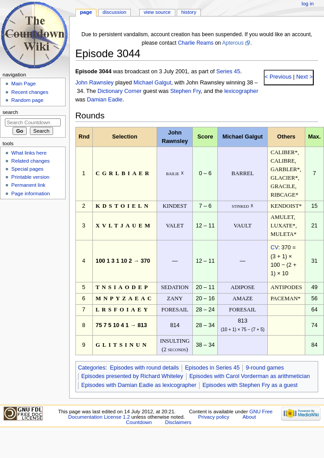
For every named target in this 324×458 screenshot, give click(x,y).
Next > (304, 77)
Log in (308, 3)
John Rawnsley (94, 83)
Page (86, 12)
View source (157, 12)
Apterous (233, 43)
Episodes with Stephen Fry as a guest (250, 385)
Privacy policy (213, 417)
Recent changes (29, 92)
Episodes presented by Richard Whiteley (132, 376)
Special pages (27, 169)
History (188, 12)
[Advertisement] (32, 269)
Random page (27, 100)
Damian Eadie (105, 100)
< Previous (278, 77)
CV (274, 247)
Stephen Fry (185, 91)
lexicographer (241, 91)
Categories (91, 368)
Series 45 (228, 71)
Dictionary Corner (119, 91)
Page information (30, 193)
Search (10, 112)
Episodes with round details (144, 368)
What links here (28, 152)
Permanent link (28, 185)
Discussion (114, 12)
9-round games (265, 368)
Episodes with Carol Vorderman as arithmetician (249, 376)
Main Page (23, 83)
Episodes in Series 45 (212, 368)
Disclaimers (178, 422)
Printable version (30, 177)
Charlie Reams (196, 43)
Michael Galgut (152, 83)
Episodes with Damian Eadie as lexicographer (138, 385)
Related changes (30, 161)
